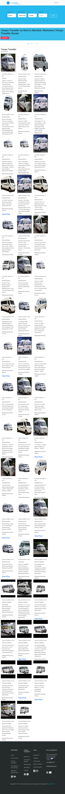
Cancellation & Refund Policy (14, 766)
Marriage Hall (27, 764)
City (29, 12)
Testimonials (36, 761)
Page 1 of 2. (30, 43)
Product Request (37, 767)
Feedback (35, 758)
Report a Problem (37, 764)
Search (53, 15)
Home (12, 755)
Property (26, 770)
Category (9, 12)
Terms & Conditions (13, 762)
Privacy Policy (14, 758)
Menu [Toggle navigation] (56, 2)
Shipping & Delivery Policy (14, 771)
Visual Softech (51, 784)
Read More (5, 38)
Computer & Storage (27, 760)
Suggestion (36, 755)
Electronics (27, 756)
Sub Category (21, 12)
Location (41, 12)
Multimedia (27, 767)
